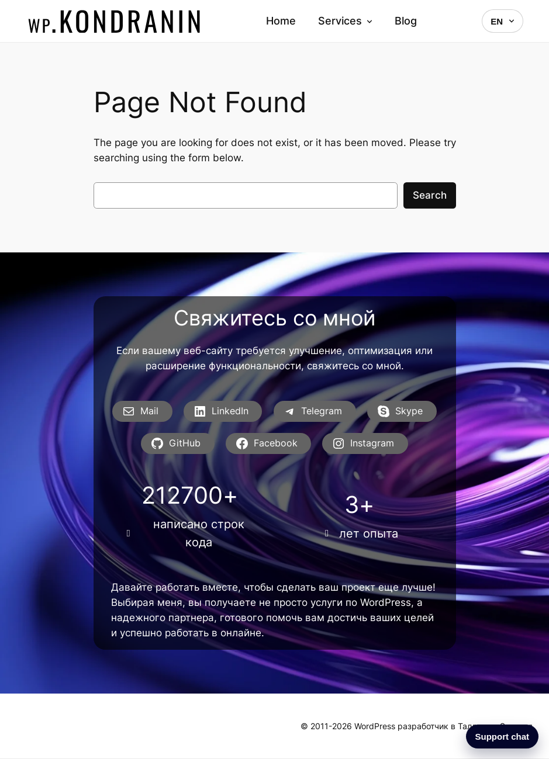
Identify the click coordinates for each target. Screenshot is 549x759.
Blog (406, 21)
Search (430, 195)
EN (503, 21)
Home (281, 21)
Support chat (502, 736)
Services (345, 21)
